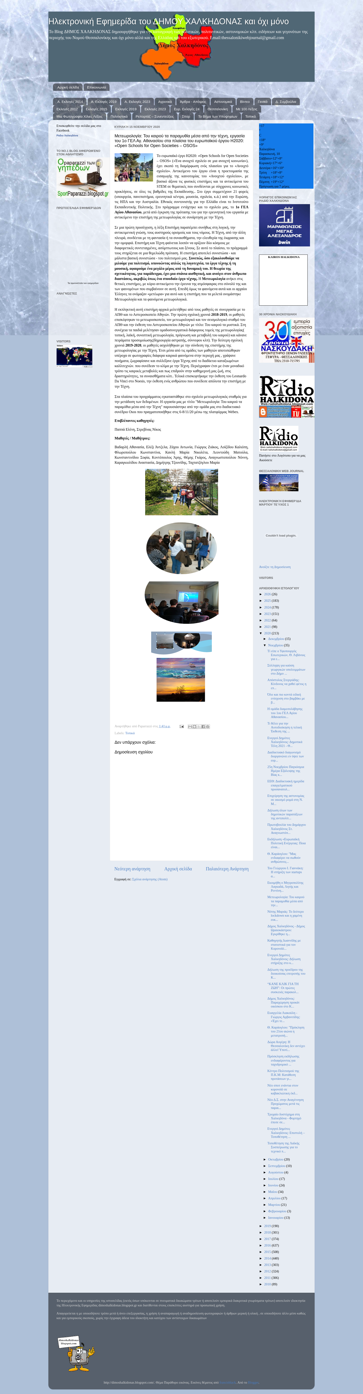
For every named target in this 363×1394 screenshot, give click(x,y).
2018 (268, 1232)
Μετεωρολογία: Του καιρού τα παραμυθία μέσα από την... (285, 901)
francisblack (227, 1382)
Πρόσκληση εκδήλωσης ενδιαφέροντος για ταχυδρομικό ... (283, 1060)
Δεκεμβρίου (276, 639)
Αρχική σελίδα (68, 87)
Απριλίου (275, 1198)
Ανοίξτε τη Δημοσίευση (275, 567)
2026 (268, 594)
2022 (268, 620)
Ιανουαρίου (276, 1217)
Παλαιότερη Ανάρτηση (227, 868)
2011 (268, 1278)
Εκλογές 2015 (96, 109)
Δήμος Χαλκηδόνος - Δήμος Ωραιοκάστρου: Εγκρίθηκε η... (286, 930)
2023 (268, 614)
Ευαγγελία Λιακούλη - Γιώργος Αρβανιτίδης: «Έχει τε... (283, 1017)
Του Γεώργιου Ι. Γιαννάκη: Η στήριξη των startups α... (285, 872)
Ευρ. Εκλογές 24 (186, 109)
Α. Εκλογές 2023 (137, 102)
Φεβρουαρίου (277, 1211)
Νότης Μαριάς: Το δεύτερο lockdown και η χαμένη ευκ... (285, 915)
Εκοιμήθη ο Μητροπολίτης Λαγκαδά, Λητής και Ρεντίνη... (285, 887)
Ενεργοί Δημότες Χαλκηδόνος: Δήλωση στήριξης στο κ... (283, 959)
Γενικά (263, 102)
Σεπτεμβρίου (277, 1166)
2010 (268, 1284)
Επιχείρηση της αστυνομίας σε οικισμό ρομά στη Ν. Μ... (285, 800)
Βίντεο (245, 102)
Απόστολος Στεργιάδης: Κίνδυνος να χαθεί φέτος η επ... (286, 684)
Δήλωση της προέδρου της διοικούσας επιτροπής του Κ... (286, 973)
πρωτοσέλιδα (77, 283)
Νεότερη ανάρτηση (132, 868)
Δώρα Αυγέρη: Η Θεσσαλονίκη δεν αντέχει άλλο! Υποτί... (286, 1046)
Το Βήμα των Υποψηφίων (217, 116)
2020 (268, 633)
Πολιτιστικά (119, 116)
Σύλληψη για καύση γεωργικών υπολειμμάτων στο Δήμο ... (286, 669)
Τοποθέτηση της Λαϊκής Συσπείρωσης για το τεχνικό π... (283, 1147)
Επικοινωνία (96, 87)
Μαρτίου (274, 1205)
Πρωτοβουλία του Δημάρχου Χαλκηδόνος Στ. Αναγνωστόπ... (286, 829)
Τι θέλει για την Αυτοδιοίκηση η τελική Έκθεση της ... (284, 727)
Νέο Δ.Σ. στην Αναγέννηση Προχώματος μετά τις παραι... (285, 1104)
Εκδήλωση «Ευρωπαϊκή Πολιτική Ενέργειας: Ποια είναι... (286, 843)
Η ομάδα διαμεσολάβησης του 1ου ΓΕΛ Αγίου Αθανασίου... (285, 713)
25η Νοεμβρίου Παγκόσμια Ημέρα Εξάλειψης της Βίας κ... (285, 771)
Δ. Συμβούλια (285, 102)
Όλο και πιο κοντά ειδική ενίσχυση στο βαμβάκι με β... (286, 698)
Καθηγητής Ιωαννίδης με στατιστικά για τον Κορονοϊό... (284, 944)
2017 (268, 1239)
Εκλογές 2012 (67, 109)
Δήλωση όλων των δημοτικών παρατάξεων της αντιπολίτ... (285, 814)
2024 (268, 607)
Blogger (253, 1382)
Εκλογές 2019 (126, 109)
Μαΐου (273, 1192)
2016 (268, 1245)
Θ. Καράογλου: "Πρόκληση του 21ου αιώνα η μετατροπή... (285, 1031)
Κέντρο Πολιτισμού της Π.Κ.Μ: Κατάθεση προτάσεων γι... (283, 1075)
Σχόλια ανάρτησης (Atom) (149, 879)
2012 (268, 1271)
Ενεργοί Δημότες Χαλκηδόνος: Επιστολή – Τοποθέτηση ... (286, 1133)
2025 (268, 600)
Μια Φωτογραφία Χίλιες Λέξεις (79, 116)
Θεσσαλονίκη (218, 109)
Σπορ (186, 116)
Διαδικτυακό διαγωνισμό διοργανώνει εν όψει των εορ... (285, 756)
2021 (268, 627)
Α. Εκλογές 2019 (103, 102)
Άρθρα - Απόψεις (193, 102)
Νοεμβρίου (276, 645)
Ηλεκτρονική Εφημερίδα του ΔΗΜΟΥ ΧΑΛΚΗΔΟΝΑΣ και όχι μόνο (168, 21)
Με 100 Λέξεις (246, 109)
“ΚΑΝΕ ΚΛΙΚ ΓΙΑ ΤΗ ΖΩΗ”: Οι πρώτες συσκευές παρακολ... (283, 988)
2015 (268, 1252)
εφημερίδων (93, 283)
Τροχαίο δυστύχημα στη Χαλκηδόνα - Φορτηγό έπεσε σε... (284, 1118)
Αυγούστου (276, 1172)
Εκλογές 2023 (155, 109)
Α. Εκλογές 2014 (70, 102)
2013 (268, 1265)
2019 (268, 1226)
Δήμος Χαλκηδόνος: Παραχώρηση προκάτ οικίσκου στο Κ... (283, 1002)
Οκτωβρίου (276, 1159)
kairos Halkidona (284, 257)
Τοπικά (250, 116)
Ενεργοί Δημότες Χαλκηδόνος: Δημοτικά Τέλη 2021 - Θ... (284, 742)
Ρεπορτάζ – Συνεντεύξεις (155, 116)
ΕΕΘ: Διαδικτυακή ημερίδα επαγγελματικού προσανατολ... (285, 785)
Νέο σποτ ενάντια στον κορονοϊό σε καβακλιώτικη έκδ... (282, 1089)
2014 (268, 1258)
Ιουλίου (273, 1179)
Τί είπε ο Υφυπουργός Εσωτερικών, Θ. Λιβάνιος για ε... (286, 655)
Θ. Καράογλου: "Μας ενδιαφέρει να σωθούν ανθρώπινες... (283, 858)
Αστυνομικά (223, 102)
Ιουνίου (273, 1185)
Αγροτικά (165, 102)
